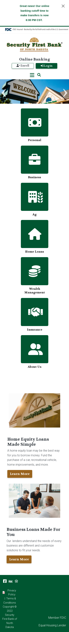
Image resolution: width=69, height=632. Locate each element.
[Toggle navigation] (32, 75)
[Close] (63, 6)
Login (46, 66)
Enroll (22, 65)
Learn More (20, 474)
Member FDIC (57, 617)
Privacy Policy (12, 592)
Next (65, 93)
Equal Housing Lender (52, 625)
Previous (4, 93)
